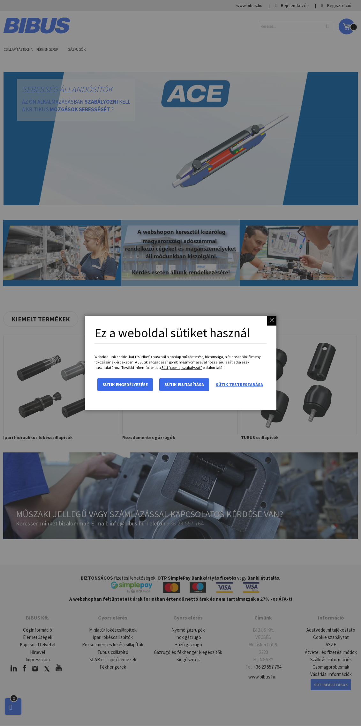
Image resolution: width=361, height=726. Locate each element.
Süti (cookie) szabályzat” (182, 367)
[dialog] (180, 363)
